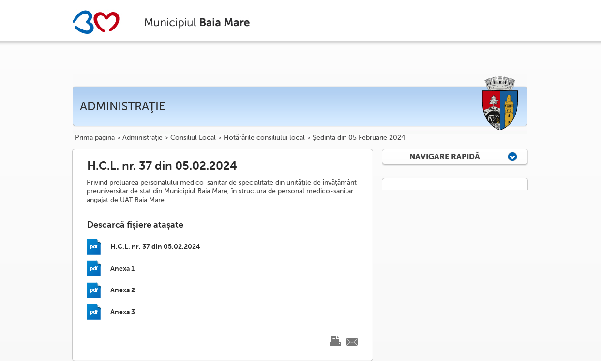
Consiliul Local (193, 137)
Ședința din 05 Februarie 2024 (359, 137)
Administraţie (142, 137)
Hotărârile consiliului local (264, 137)
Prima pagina (95, 137)
